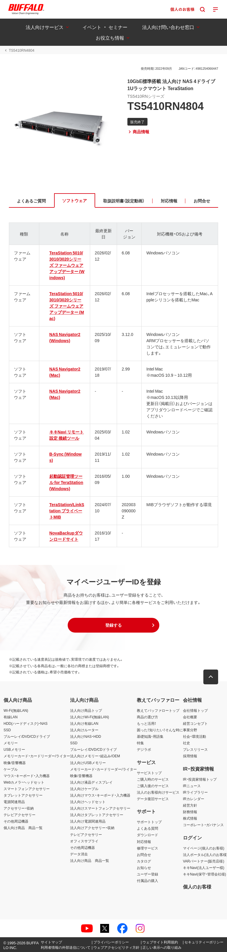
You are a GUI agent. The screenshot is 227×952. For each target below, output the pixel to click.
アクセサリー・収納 (19, 808)
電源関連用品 (14, 801)
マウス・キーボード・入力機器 (27, 775)
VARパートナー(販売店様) (203, 861)
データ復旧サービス (153, 798)
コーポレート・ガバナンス (203, 824)
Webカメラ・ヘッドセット (24, 782)
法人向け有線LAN (84, 723)
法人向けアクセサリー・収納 (92, 827)
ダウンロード (147, 834)
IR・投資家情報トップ (200, 779)
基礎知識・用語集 (150, 736)
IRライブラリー (195, 792)
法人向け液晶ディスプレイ (91, 782)
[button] (113, 625)
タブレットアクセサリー (23, 795)
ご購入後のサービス (153, 785)
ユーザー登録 (147, 874)
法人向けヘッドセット (88, 801)
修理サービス (147, 848)
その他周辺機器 (16, 821)
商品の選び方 (147, 716)
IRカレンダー (193, 798)
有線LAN (10, 716)
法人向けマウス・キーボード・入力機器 (100, 795)
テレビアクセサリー (19, 814)
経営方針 (190, 805)
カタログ (144, 861)
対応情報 (144, 841)
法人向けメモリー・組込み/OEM (95, 755)
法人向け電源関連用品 (88, 821)
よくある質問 (147, 828)
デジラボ (144, 749)
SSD (7, 729)
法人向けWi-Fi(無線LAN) (89, 716)
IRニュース (192, 785)
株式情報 (190, 818)
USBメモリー (14, 749)
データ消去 (79, 854)
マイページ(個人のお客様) (203, 848)
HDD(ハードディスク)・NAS (26, 723)
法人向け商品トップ (86, 710)
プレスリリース (195, 749)
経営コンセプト (195, 723)
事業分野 (190, 729)
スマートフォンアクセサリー (27, 788)
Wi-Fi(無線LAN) (16, 710)
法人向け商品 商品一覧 (89, 860)
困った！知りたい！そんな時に (160, 729)
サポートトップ (149, 821)
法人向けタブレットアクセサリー (96, 814)
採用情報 (190, 755)
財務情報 (190, 811)
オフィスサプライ (84, 841)
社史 (186, 742)
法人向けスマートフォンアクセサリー (100, 808)
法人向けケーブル (84, 788)
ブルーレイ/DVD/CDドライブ (27, 736)
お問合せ (144, 854)
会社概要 (190, 716)
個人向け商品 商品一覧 (23, 827)
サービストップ (149, 772)
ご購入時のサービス (153, 779)
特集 (140, 742)
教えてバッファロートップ (158, 710)
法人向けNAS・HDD (85, 736)
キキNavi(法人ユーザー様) (203, 867)
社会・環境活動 (194, 736)
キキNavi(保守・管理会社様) (204, 874)
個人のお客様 (197, 886)
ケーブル (11, 769)
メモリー (11, 742)
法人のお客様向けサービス (158, 792)
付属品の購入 (147, 880)
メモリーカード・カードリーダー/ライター (37, 755)
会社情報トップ (195, 710)
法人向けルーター (84, 729)
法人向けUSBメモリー (88, 762)
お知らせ (144, 867)
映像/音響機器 (15, 762)
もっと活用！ (146, 723)
